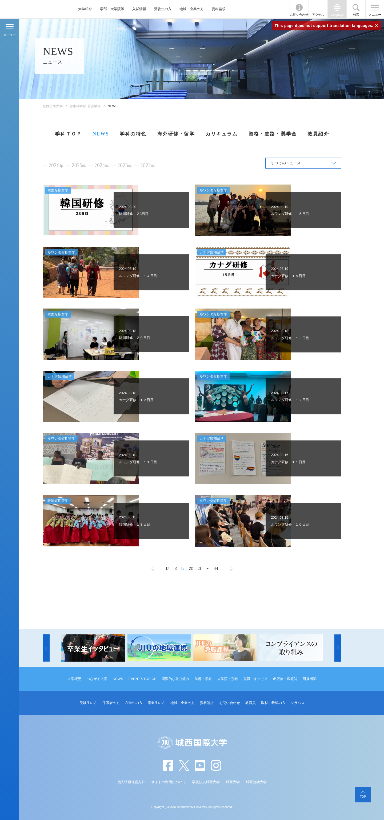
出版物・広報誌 (285, 679)
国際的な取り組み (175, 679)
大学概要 (74, 679)
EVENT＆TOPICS (143, 679)
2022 (147, 166)
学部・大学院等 (112, 9)
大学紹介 (85, 9)
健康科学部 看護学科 (85, 106)
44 (216, 568)
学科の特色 (133, 134)
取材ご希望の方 (273, 703)
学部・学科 (203, 679)
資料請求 (219, 9)
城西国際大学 (53, 106)
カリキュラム (222, 134)
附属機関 (310, 679)
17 (167, 568)
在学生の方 (133, 703)
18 (175, 568)
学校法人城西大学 (206, 782)
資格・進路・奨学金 (273, 134)
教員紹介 (318, 134)
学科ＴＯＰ (68, 134)
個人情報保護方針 (131, 782)
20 (191, 568)
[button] (46, 648)
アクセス (318, 15)
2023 (124, 166)
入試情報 (139, 9)
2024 (101, 166)
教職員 (250, 703)
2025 (79, 166)
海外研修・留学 (176, 134)
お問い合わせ (299, 15)
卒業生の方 (156, 703)
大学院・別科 (227, 679)
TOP (363, 796)
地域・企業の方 (191, 9)
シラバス (298, 703)
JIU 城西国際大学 (31, 9)
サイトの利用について (168, 782)
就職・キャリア (255, 679)
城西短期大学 (256, 782)
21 (199, 568)
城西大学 (233, 782)
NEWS (101, 134)
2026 (56, 166)
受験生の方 (162, 9)
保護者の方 (111, 703)
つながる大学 (97, 679)
